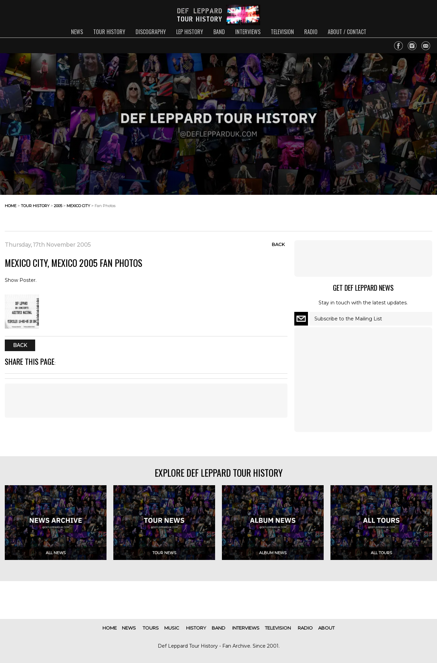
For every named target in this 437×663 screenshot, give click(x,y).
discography (151, 32)
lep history (189, 32)
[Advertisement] (377, 211)
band (219, 32)
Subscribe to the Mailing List (348, 319)
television (282, 32)
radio (311, 32)
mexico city (78, 205)
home (10, 205)
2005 (58, 205)
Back (278, 244)
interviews (247, 32)
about (326, 628)
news (77, 32)
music (171, 628)
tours (151, 628)
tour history (109, 32)
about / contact (347, 32)
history (196, 628)
